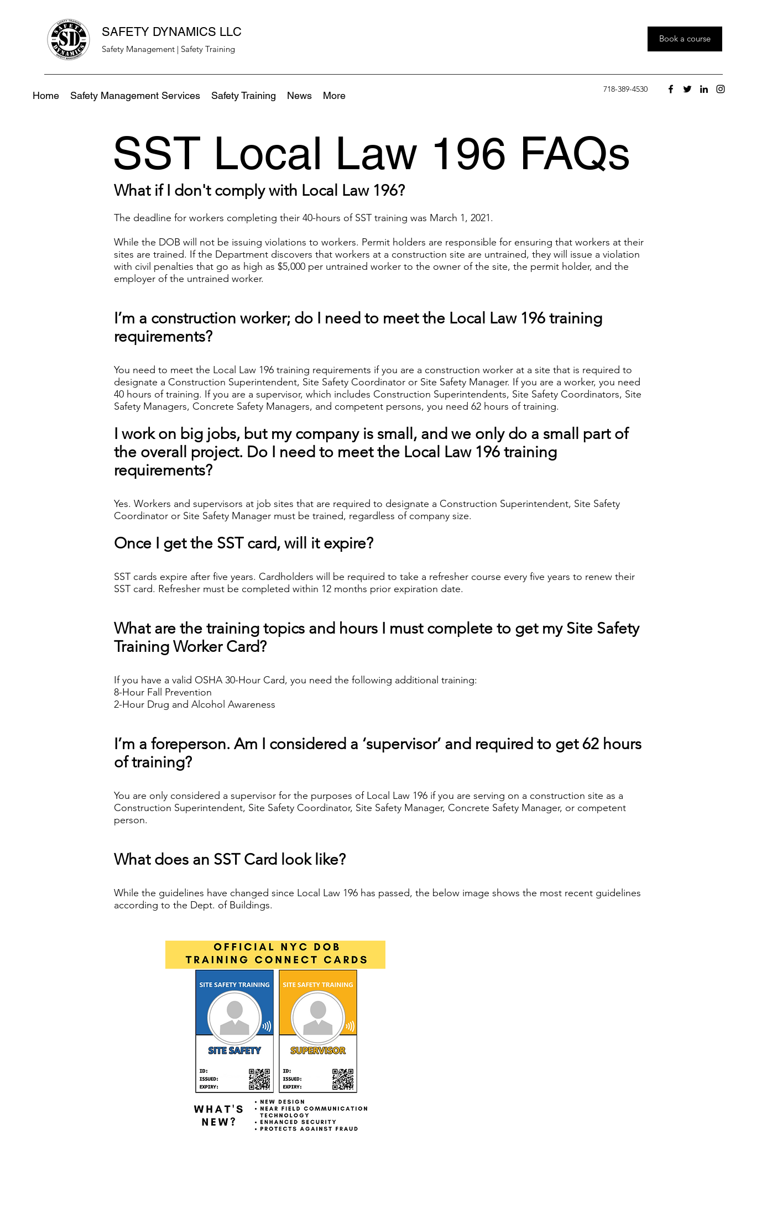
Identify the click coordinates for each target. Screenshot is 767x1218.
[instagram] (720, 89)
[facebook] (670, 89)
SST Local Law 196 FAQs (371, 153)
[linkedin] (703, 89)
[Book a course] (685, 39)
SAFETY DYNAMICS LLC (172, 32)
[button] (334, 95)
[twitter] (687, 89)
